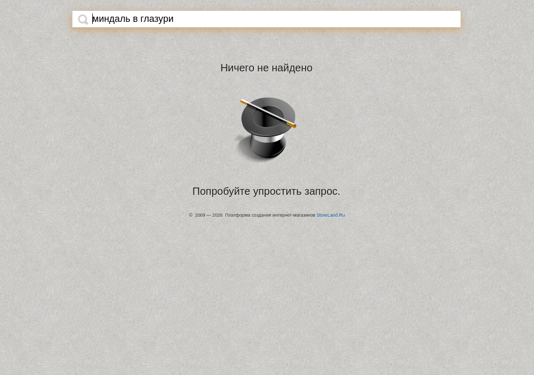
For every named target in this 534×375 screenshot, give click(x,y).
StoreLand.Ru (331, 215)
